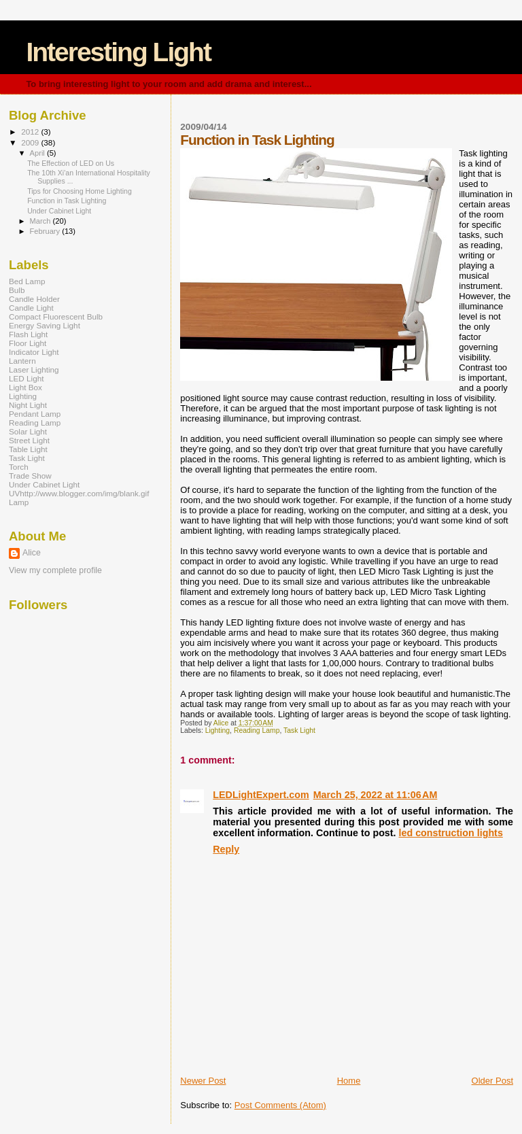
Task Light (299, 730)
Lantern (22, 360)
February (46, 231)
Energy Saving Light (44, 325)
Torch (19, 466)
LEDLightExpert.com (261, 794)
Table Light (28, 449)
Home (349, 1081)
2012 (31, 131)
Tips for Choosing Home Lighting (79, 191)
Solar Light (28, 431)
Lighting (217, 730)
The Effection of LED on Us (70, 163)
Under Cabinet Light (59, 211)
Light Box (25, 387)
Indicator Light (34, 351)
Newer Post (203, 1081)
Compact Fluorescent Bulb (56, 316)
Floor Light (27, 343)
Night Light (28, 404)
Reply (226, 849)
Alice (31, 552)
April (38, 153)
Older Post (492, 1081)
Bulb (16, 290)
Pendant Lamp (34, 413)
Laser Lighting (34, 369)
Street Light (29, 440)
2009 (31, 142)
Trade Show (30, 475)
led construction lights (451, 832)
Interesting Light (118, 52)
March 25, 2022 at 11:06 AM (375, 794)
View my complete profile (55, 570)
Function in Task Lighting (66, 200)
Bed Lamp (27, 281)
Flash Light (28, 334)
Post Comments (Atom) (280, 1105)
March (41, 221)
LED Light (26, 378)
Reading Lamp (257, 730)
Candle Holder (34, 298)
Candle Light (31, 307)
